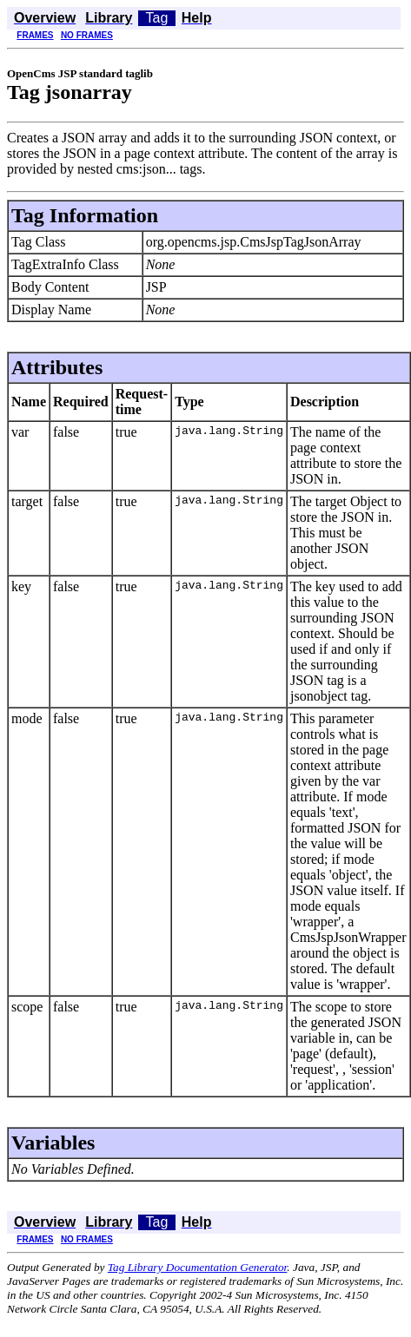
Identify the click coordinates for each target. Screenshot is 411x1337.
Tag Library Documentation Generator (197, 1267)
